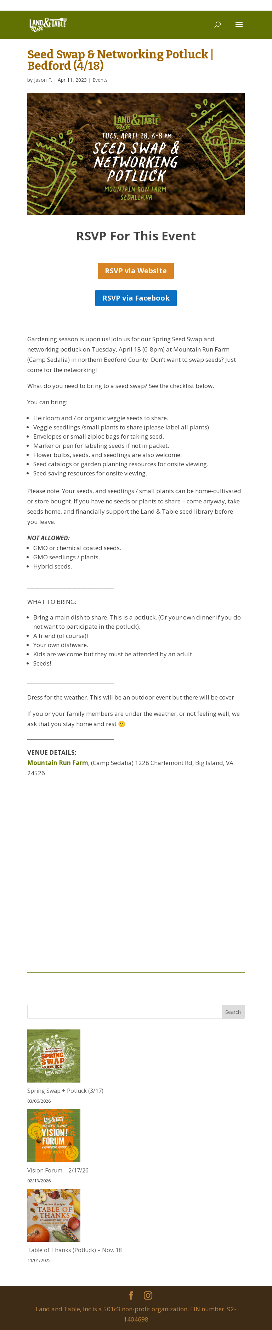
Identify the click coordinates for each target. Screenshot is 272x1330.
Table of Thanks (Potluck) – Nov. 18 (74, 1250)
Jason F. (43, 79)
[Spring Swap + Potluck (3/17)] (53, 1057)
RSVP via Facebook (136, 298)
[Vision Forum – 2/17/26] (53, 1137)
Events (100, 79)
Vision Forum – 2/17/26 (58, 1170)
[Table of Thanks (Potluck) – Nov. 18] (53, 1217)
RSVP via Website (136, 270)
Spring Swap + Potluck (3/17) (65, 1091)
